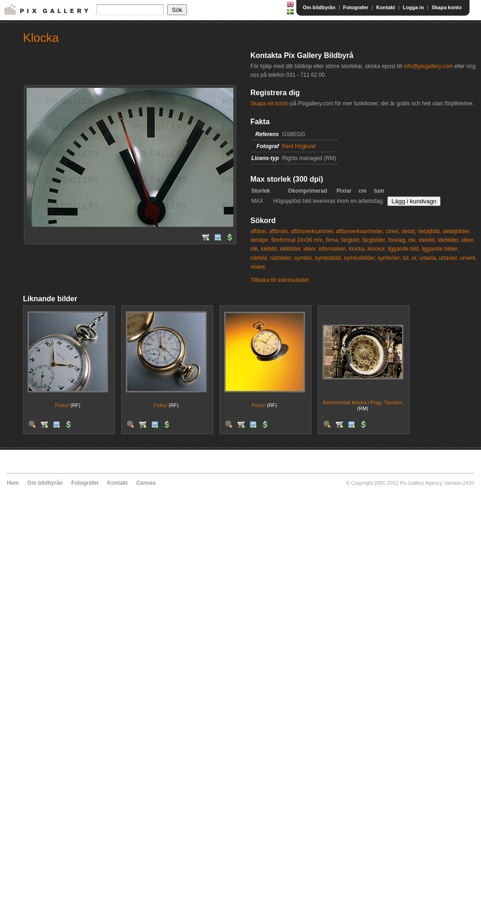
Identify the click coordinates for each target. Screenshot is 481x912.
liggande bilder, (440, 249)
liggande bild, (404, 249)
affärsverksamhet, (312, 231)
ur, (415, 258)
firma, (333, 240)
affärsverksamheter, (360, 231)
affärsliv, (279, 231)
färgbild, (351, 240)
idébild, (269, 249)
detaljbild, (429, 231)
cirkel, (392, 231)
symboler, (389, 258)
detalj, (409, 231)
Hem (13, 483)
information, (332, 249)
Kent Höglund (299, 146)
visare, (258, 267)
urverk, (468, 258)
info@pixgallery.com (428, 66)
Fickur (62, 405)
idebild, (427, 240)
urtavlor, (448, 258)
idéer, (310, 249)
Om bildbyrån (319, 7)
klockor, (377, 249)
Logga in (413, 7)
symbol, (303, 258)
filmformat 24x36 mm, (297, 240)
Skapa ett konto (269, 103)
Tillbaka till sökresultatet (279, 280)
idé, (254, 249)
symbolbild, (328, 258)
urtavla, (428, 258)
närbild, (259, 258)
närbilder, (281, 258)
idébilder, (291, 249)
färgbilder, (374, 240)
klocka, (357, 249)
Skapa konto (447, 7)
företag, (397, 240)
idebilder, (449, 240)
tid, (406, 258)
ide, (412, 240)
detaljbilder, (457, 231)
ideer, (468, 240)
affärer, (258, 231)
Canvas (146, 483)
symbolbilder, (360, 258)
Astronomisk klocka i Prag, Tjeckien (362, 402)
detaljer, (260, 240)
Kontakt (385, 7)
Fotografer (355, 7)
